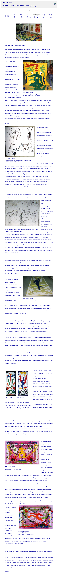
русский (50, 14)
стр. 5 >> (7, 571)
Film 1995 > (7, 15)
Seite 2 (21, 17)
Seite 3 (28, 17)
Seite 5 (43, 17)
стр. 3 (29, 14)
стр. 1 (14, 14)
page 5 (43, 16)
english (50, 16)
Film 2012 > (7, 16)
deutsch (50, 17)
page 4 (36, 16)
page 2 (21, 16)
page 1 (14, 16)
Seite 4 (36, 17)
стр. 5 (43, 14)
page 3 (29, 16)
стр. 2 (21, 14)
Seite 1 (14, 17)
